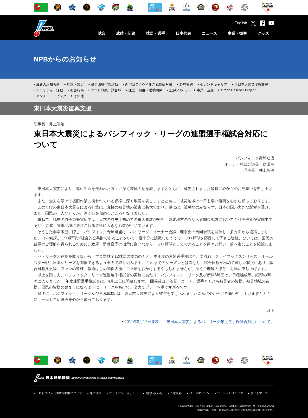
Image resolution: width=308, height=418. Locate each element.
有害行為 (77, 90)
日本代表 (183, 33)
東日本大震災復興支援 (251, 84)
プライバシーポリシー (123, 393)
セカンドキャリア (213, 84)
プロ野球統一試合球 (106, 90)
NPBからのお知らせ (65, 59)
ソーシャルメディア (230, 393)
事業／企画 (205, 90)
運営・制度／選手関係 (145, 90)
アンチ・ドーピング (51, 96)
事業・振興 (237, 33)
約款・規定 (75, 84)
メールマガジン (199, 393)
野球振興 (186, 84)
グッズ (263, 33)
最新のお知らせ (48, 84)
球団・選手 (155, 33)
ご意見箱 (176, 393)
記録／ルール (179, 90)
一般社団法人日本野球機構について (59, 393)
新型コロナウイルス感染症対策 (148, 84)
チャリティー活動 (49, 90)
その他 (79, 96)
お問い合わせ (154, 393)
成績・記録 (125, 33)
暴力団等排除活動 (104, 84)
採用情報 (95, 393)
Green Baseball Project (238, 90)
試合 (101, 33)
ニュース (209, 33)
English (241, 23)
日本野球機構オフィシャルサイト (56, 28)
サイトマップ (259, 393)
